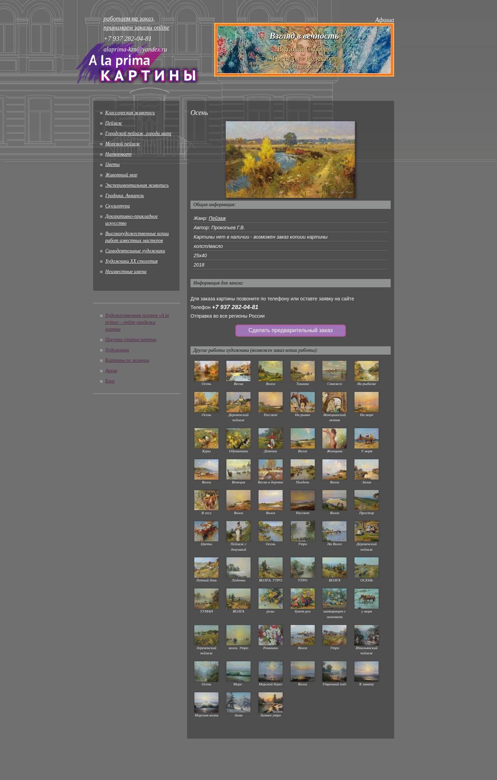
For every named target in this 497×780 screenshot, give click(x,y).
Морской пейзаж (122, 143)
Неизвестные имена (125, 271)
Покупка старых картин (130, 339)
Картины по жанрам (127, 360)
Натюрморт (118, 154)
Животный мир (121, 174)
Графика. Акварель (124, 195)
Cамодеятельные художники (135, 250)
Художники (117, 350)
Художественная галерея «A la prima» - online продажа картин (137, 322)
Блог (110, 381)
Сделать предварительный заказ (290, 330)
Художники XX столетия (131, 261)
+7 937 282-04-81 (235, 307)
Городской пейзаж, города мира (138, 133)
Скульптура (117, 206)
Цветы (112, 164)
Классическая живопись (130, 112)
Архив (111, 370)
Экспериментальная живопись (137, 185)
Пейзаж (113, 123)
